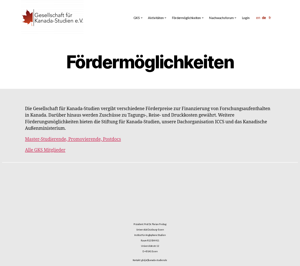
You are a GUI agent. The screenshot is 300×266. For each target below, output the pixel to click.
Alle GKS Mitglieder (45, 150)
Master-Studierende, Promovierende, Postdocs (73, 139)
